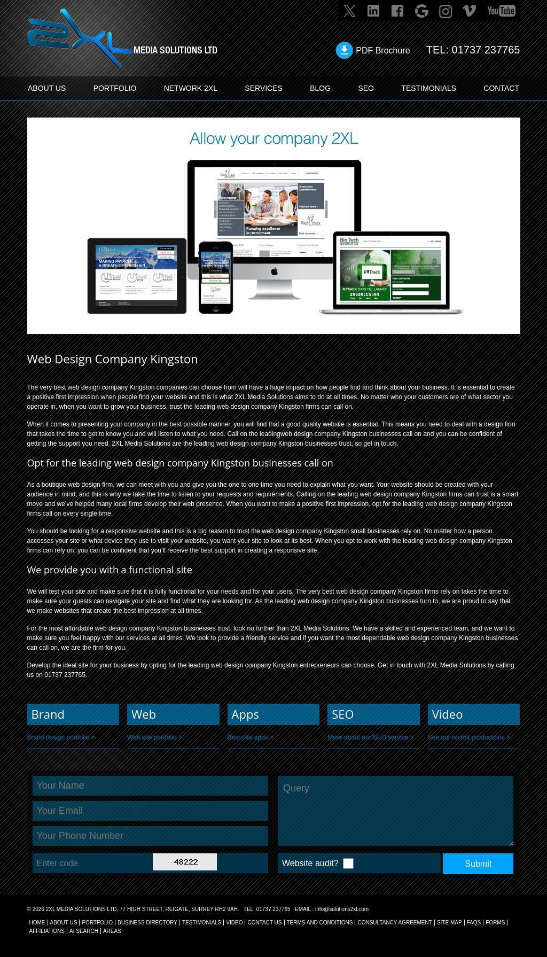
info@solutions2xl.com (342, 909)
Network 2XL (190, 88)
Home (37, 922)
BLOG (320, 88)
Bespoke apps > (251, 737)
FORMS (495, 922)
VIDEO (234, 922)
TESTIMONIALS (428, 88)
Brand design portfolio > (61, 737)
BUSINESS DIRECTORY (147, 922)
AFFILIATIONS (47, 931)
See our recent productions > (469, 737)
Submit (478, 863)
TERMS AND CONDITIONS (320, 922)
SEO (366, 88)
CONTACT (501, 88)
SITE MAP (449, 922)
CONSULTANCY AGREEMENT (394, 922)
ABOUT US (47, 88)
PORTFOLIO (115, 88)
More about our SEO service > (370, 737)
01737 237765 (486, 50)
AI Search (83, 931)
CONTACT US (264, 922)
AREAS (112, 931)
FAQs (474, 922)
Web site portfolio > (154, 737)
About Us (63, 922)
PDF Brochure (383, 50)
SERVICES (264, 88)
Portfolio (97, 922)
